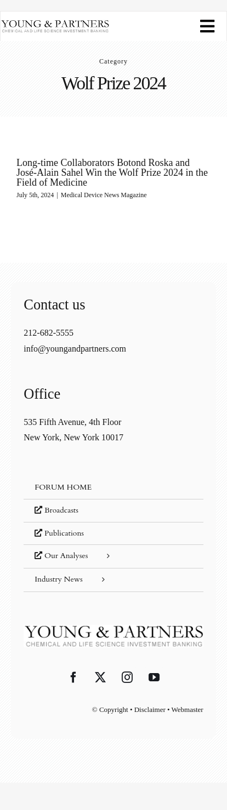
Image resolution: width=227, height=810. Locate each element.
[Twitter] (100, 677)
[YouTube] (154, 677)
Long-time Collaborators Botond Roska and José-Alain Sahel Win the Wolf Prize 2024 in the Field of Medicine (112, 172)
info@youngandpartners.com (75, 348)
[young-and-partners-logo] (55, 23)
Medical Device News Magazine (104, 195)
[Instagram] (127, 677)
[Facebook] (73, 677)
